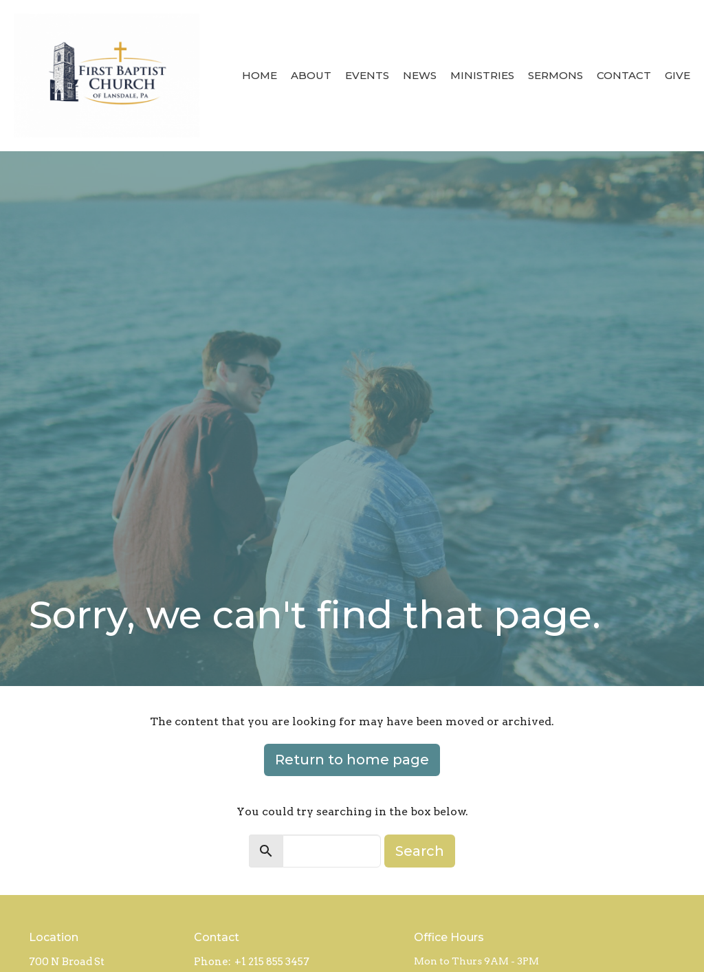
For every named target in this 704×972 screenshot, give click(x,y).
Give (677, 75)
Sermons (555, 75)
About (311, 75)
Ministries (482, 75)
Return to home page (352, 759)
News (420, 75)
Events (367, 75)
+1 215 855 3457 (271, 962)
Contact (624, 75)
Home (259, 75)
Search (419, 851)
